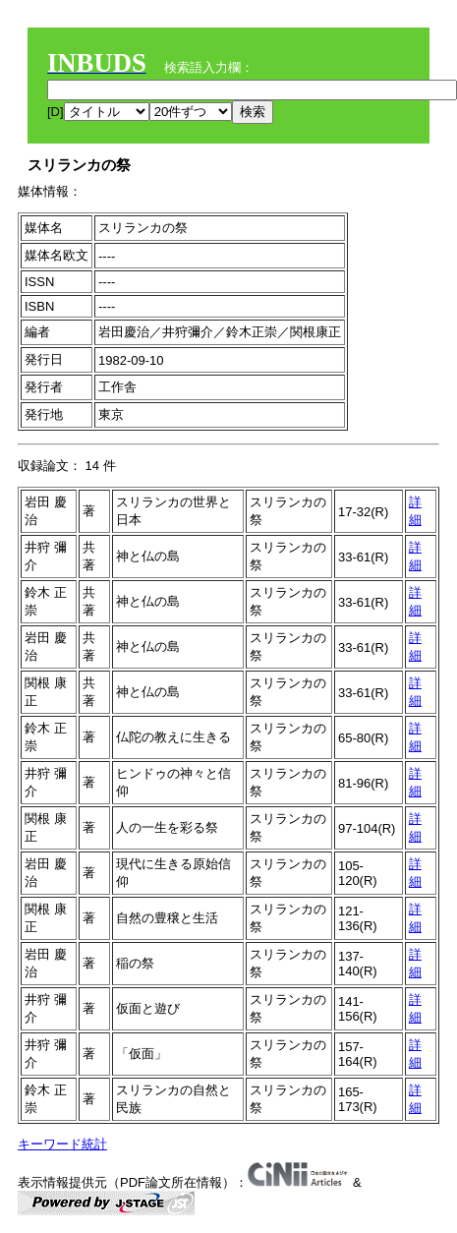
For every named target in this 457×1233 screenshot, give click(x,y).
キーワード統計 (62, 1144)
